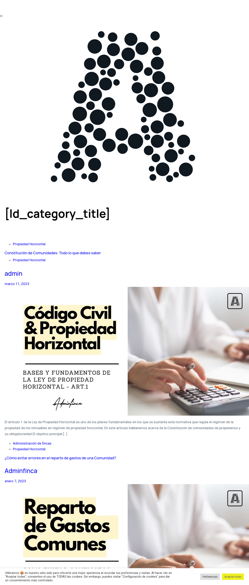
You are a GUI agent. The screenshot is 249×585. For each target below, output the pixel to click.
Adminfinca (21, 470)
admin (13, 273)
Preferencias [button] (210, 576)
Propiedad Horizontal (29, 244)
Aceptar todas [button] (232, 576)
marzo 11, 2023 (17, 284)
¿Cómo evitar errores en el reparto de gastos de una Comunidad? (60, 457)
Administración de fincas (32, 443)
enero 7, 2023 (15, 481)
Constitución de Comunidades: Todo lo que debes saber (53, 252)
